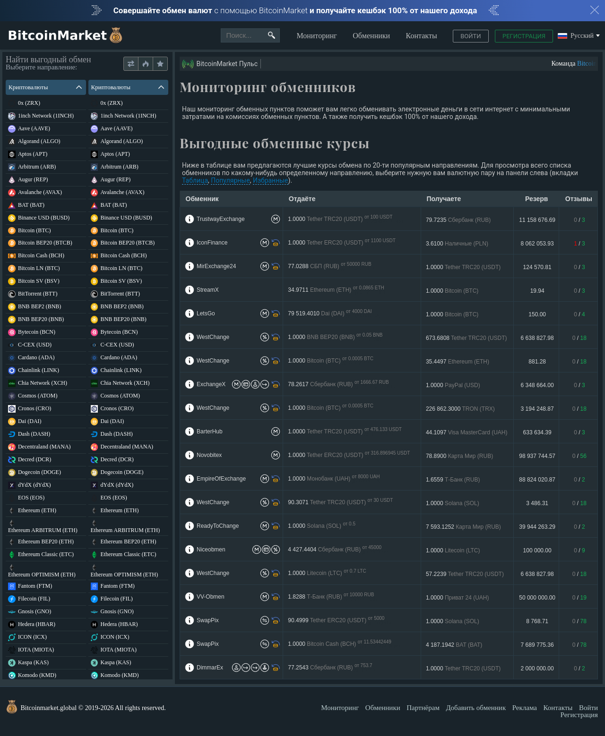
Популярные (230, 180)
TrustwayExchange (221, 219)
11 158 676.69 (537, 220)
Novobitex (209, 455)
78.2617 (341, 384)
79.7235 (458, 220)
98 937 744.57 (537, 456)
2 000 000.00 (537, 668)
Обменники (371, 36)
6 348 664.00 (537, 385)
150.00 (537, 314)
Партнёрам (423, 707)
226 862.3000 (460, 409)
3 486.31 (537, 503)
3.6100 (457, 243)
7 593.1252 (463, 527)
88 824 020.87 (537, 479)
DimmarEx (210, 667)
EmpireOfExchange (221, 478)
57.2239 (465, 574)
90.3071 (342, 503)
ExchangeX (211, 384)
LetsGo (206, 313)
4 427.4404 (337, 550)
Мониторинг (316, 36)
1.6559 (453, 479)
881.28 (537, 361)
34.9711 (336, 290)
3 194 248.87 (537, 409)
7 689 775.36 (537, 645)
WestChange (213, 337)
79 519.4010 (334, 314)
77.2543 (332, 668)
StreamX (208, 290)
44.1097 (467, 432)
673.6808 (466, 338)
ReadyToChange (218, 526)
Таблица (195, 180)
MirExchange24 (216, 266)
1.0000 (346, 219)
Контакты (421, 36)
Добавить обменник (476, 707)
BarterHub (210, 431)
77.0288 (331, 266)
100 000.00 (537, 550)
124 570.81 (537, 267)
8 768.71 (537, 621)
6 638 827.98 (537, 338)
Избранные (270, 180)
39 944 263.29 (537, 527)
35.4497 (457, 361)
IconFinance (212, 242)
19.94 (537, 291)
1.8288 (332, 597)
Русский (576, 36)
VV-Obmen (211, 596)
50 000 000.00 (537, 597)
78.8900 (459, 456)
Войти (470, 36)
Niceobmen (211, 549)
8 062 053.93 (537, 243)
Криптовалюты (45, 87)
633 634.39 (537, 432)
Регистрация (523, 36)
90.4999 (340, 621)
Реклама (524, 707)
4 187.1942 (454, 645)
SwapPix (208, 620)
